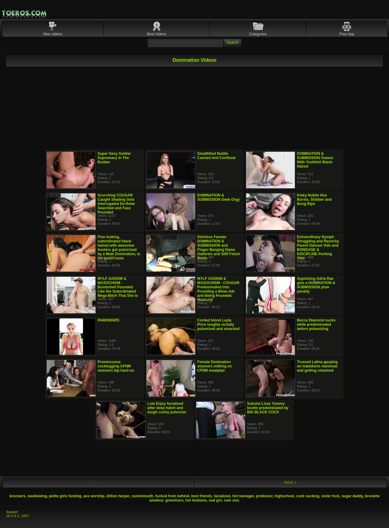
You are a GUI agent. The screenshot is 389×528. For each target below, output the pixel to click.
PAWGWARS (108, 320)
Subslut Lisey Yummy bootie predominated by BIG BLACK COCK (267, 407)
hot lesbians (196, 500)
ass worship (93, 496)
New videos (52, 34)
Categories (258, 34)
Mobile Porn (24, 13)
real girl (215, 500)
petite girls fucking (65, 496)
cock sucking (307, 496)
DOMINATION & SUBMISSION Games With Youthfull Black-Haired (315, 159)
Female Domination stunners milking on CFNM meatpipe (214, 366)
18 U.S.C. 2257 (17, 516)
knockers (17, 496)
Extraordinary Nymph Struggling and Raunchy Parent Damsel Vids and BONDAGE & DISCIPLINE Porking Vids (318, 247)
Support (12, 512)
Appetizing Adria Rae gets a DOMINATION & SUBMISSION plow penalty (316, 285)
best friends (201, 496)
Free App (346, 34)
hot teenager (243, 496)
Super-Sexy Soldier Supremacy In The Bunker (114, 157)
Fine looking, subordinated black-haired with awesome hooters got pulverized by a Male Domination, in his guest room (119, 247)
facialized (222, 496)
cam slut (231, 500)
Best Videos (156, 34)
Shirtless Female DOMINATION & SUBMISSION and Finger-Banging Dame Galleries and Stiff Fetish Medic (218, 247)
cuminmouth (142, 496)
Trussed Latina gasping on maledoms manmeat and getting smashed (317, 366)
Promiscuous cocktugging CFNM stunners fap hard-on (116, 366)
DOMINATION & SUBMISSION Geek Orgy (218, 197)
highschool (284, 496)
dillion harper (117, 496)
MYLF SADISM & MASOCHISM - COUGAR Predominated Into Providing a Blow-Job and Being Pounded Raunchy (218, 289)
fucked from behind (172, 496)
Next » (290, 482)
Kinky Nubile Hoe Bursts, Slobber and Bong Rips (314, 199)
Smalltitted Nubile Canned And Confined (216, 155)
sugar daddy (352, 496)
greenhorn (174, 500)
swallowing (37, 496)
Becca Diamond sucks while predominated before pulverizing (316, 324)
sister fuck (330, 496)
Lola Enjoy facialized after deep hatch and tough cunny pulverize (166, 407)
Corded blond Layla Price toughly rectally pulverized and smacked (218, 324)
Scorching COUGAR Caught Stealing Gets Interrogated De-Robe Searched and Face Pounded (116, 203)
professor (264, 496)
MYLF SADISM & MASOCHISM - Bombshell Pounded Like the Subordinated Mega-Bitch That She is (118, 287)
